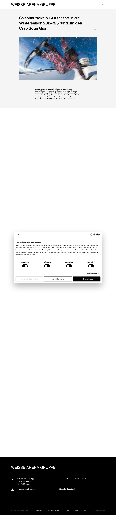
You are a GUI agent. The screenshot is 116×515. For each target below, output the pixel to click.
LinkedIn (62, 489)
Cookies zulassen (86, 279)
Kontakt (67, 510)
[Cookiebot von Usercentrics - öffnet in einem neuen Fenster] (91, 235)
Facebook (71, 489)
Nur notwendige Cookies (29, 279)
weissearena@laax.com (27, 489)
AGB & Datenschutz (53, 510)
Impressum (39, 510)
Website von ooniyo (99, 510)
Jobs (85, 510)
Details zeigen (92, 273)
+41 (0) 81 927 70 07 (77, 479)
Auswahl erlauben (58, 279)
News (76, 510)
